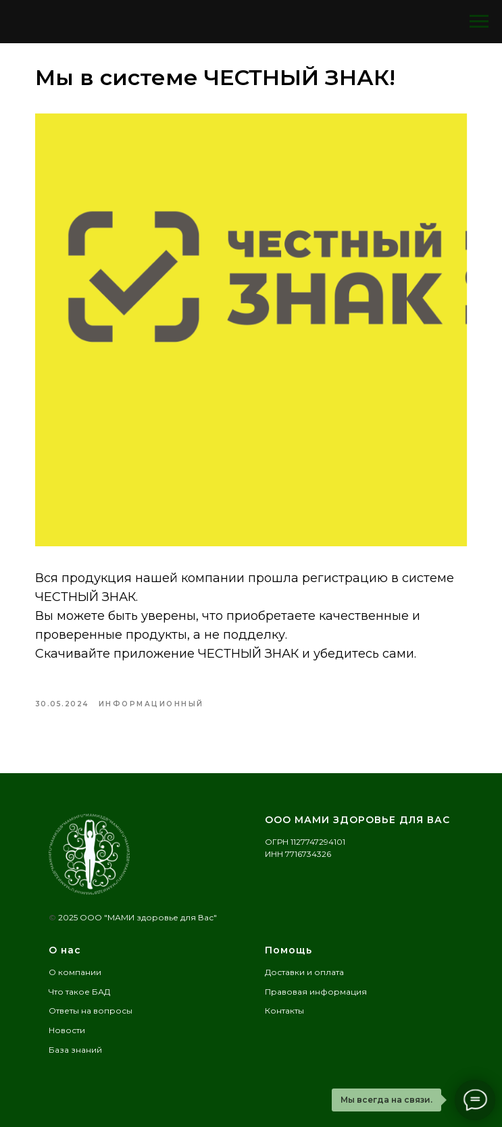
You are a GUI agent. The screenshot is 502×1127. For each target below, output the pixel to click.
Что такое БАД (79, 992)
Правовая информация (316, 992)
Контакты (284, 1010)
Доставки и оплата (304, 972)
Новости (67, 1030)
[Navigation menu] (479, 21)
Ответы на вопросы (90, 1010)
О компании (75, 972)
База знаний (75, 1050)
